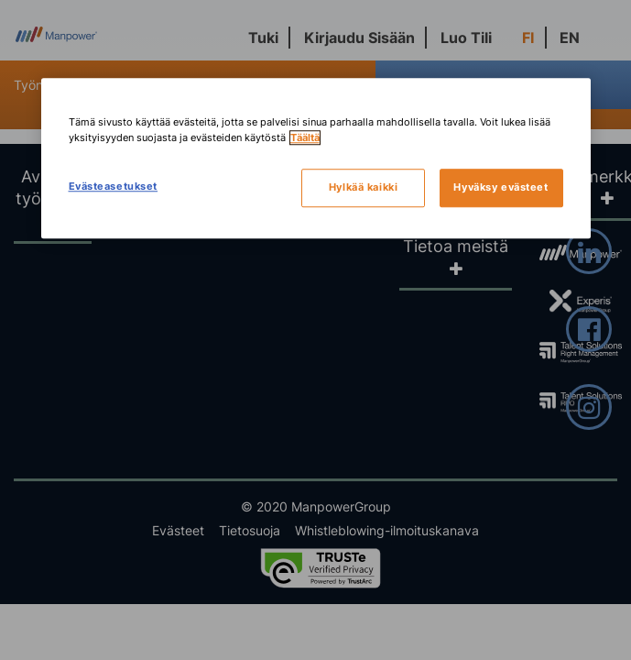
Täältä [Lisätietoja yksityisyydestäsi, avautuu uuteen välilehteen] (305, 137)
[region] (316, 158)
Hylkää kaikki (363, 187)
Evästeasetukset (113, 186)
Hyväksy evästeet (500, 187)
